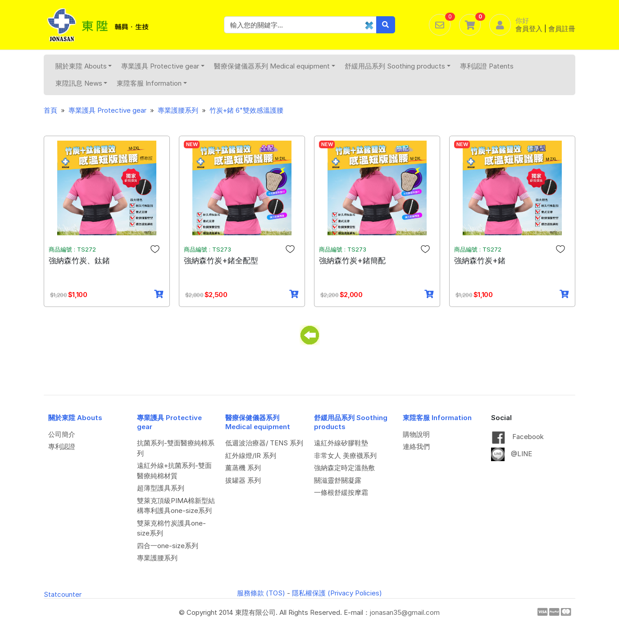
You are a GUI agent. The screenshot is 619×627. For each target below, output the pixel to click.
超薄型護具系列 (160, 488)
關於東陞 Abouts (83, 66)
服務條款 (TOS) (261, 593)
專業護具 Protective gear (163, 66)
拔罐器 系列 (243, 480)
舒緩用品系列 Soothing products (398, 66)
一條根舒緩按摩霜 (341, 492)
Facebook (517, 436)
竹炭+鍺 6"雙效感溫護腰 (246, 110)
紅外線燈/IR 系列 (250, 455)
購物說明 (416, 434)
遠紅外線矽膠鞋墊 (341, 443)
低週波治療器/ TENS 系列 (264, 443)
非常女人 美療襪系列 (345, 455)
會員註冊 (561, 28)
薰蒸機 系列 (243, 467)
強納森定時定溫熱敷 (344, 467)
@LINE (511, 453)
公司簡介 (61, 434)
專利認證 (61, 446)
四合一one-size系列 (167, 545)
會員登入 (528, 28)
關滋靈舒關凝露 (337, 480)
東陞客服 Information (152, 83)
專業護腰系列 (178, 110)
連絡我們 (416, 446)
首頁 (50, 110)
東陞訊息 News (81, 83)
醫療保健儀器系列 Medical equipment (274, 66)
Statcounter (63, 594)
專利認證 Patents (487, 66)
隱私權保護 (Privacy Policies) (337, 593)
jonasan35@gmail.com (405, 612)
